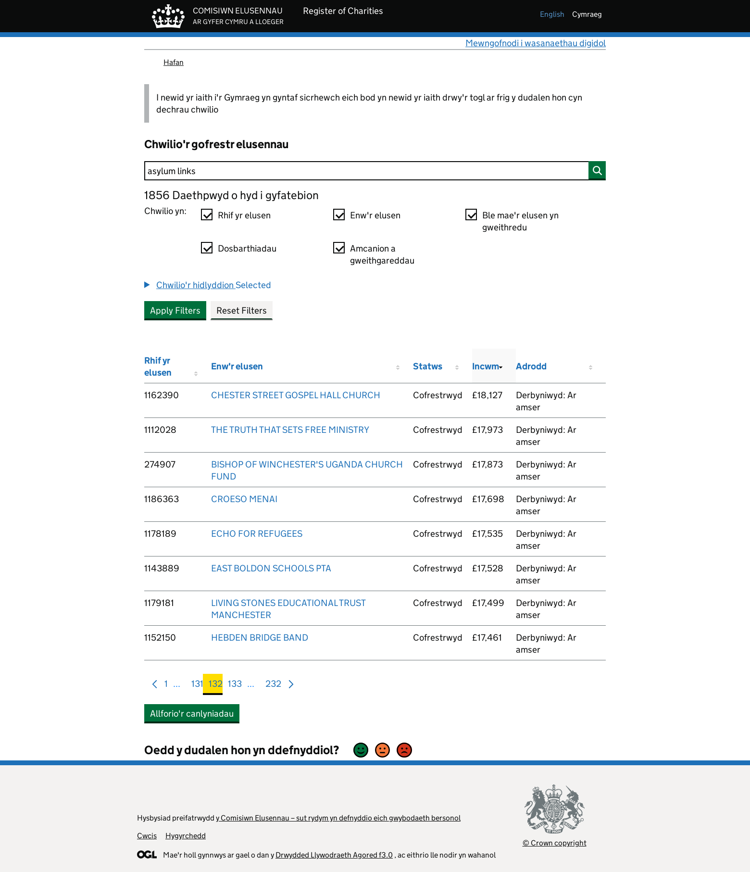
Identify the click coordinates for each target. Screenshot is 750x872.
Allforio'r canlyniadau (192, 713)
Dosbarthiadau (247, 248)
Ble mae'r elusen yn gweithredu (520, 221)
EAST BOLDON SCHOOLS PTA (271, 568)
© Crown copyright (555, 842)
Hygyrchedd (185, 835)
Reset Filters (241, 310)
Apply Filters (175, 310)
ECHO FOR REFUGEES (256, 533)
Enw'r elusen (375, 215)
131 (197, 685)
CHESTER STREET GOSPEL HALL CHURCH (295, 395)
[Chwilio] (375, 170)
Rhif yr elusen (244, 215)
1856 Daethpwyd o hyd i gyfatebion (231, 195)
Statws (427, 366)
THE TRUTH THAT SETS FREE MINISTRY (290, 429)
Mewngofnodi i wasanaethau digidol (535, 43)
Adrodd (531, 366)
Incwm (485, 366)
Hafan (173, 62)
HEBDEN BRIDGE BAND (259, 637)
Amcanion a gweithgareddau (382, 254)
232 (273, 685)
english (552, 14)
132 (216, 685)
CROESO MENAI (244, 499)
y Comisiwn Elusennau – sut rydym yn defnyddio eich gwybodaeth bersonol (338, 817)
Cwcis (147, 835)
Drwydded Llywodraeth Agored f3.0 (334, 854)
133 (235, 685)
